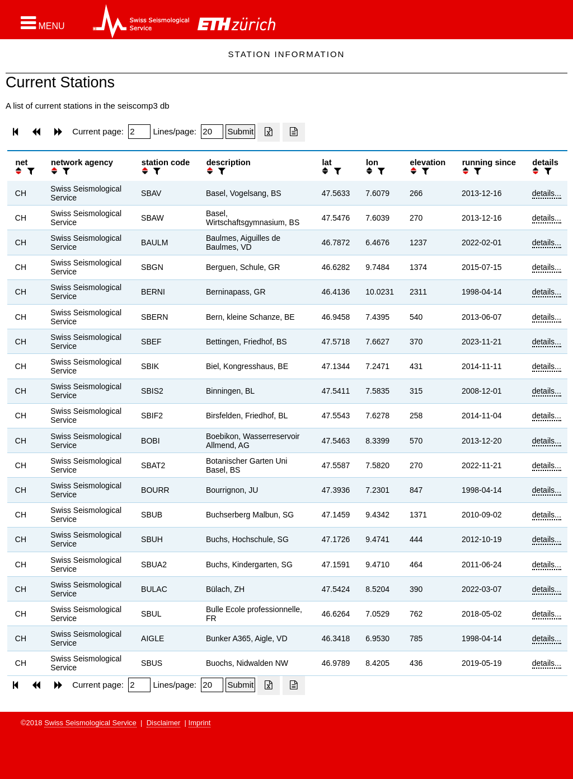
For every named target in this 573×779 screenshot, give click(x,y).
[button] (43, 23)
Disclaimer (164, 723)
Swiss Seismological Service (90, 723)
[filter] (30, 171)
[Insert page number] (139, 131)
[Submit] (240, 131)
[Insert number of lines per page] (212, 131)
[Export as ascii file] (294, 132)
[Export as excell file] (268, 132)
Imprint (200, 723)
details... (546, 193)
